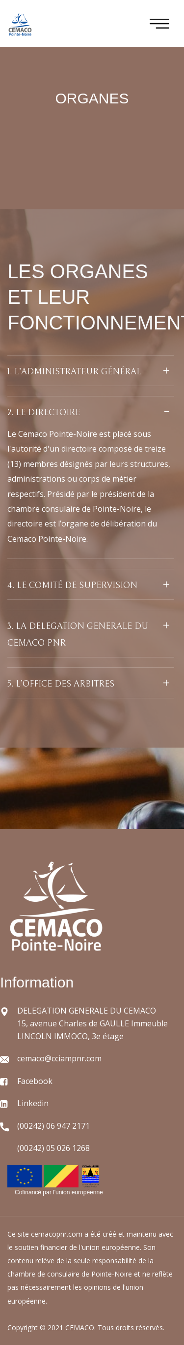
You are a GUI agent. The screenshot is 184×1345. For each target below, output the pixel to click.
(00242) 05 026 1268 (53, 1148)
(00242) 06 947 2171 (53, 1125)
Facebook (35, 1081)
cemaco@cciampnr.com (59, 1058)
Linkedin (33, 1103)
